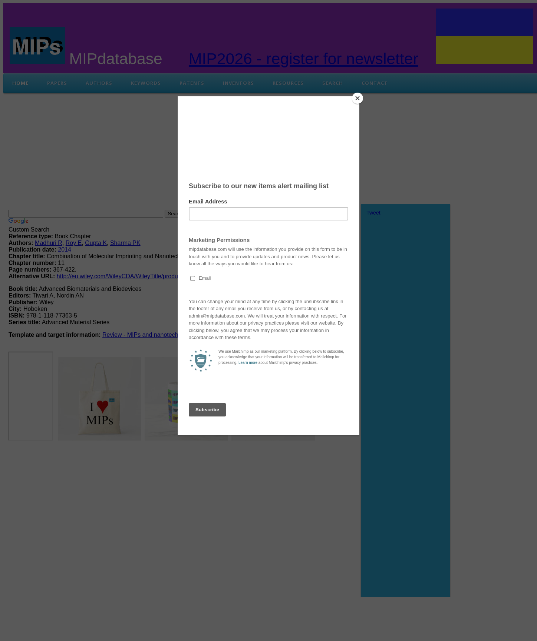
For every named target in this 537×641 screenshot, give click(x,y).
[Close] (357, 98)
